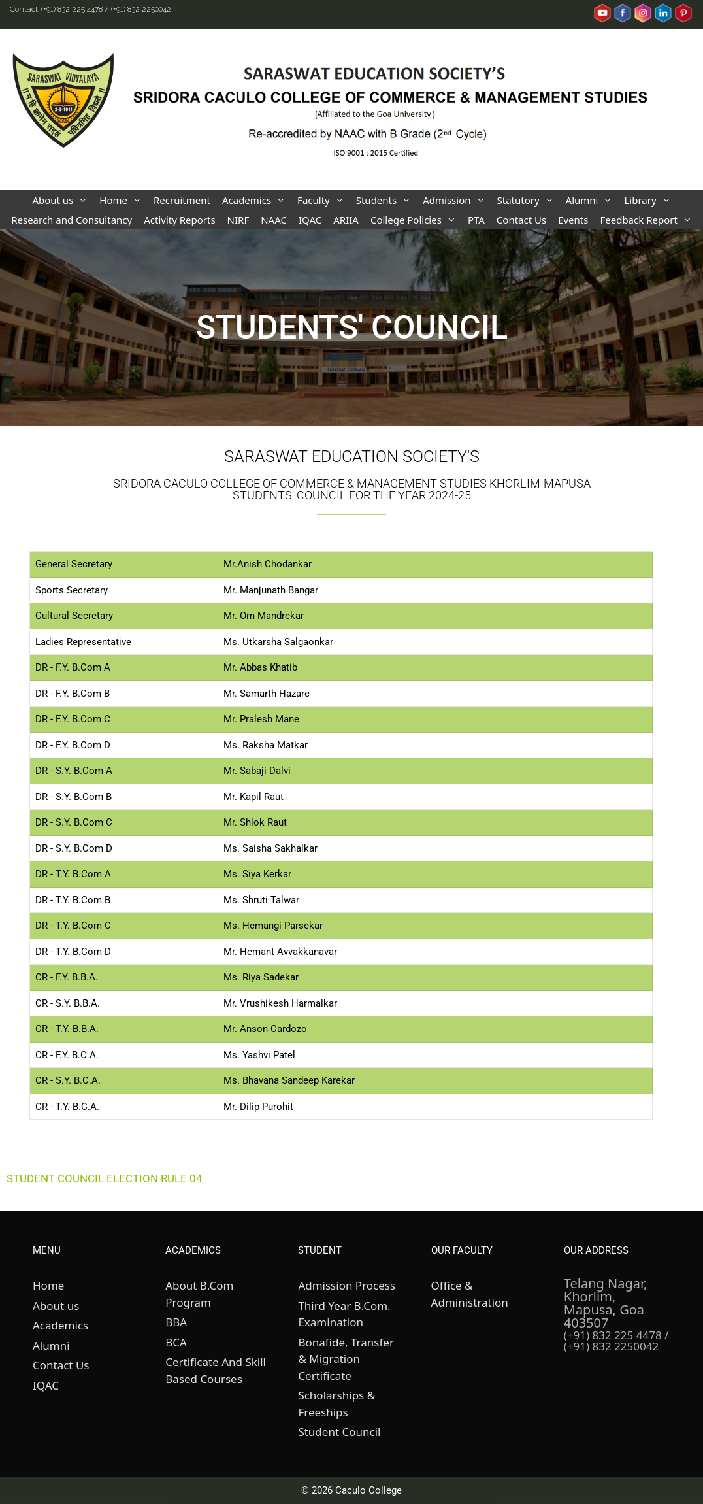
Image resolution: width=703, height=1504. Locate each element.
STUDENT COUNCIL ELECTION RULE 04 (105, 1178)
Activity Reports (179, 219)
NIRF (238, 219)
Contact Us (521, 219)
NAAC (274, 219)
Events (573, 219)
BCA (176, 1342)
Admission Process (346, 1285)
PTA (476, 219)
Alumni (592, 200)
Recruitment (182, 200)
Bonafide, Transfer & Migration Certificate (346, 1359)
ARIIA (346, 219)
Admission (457, 200)
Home (123, 200)
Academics (256, 200)
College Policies (416, 219)
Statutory (528, 200)
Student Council (339, 1431)
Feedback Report (648, 219)
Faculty (323, 200)
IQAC (310, 219)
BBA (176, 1321)
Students (386, 200)
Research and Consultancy (71, 219)
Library (650, 200)
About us (62, 200)
